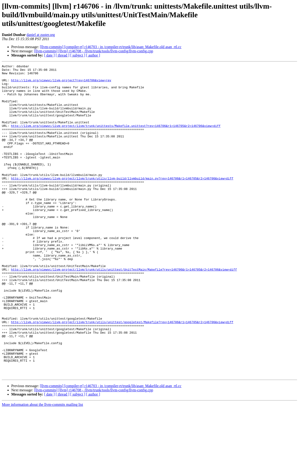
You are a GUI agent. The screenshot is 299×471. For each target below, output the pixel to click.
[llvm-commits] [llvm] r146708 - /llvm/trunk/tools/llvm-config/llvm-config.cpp (93, 51)
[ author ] (93, 55)
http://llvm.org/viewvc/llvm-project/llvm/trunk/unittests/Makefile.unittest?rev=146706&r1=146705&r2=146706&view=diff (116, 138)
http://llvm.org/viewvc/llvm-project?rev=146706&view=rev (61, 84)
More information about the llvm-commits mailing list (42, 467)
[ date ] (49, 55)
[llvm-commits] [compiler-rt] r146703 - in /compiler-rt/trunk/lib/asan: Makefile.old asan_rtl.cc (111, 47)
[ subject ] (77, 55)
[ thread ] (62, 55)
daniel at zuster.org (41, 35)
